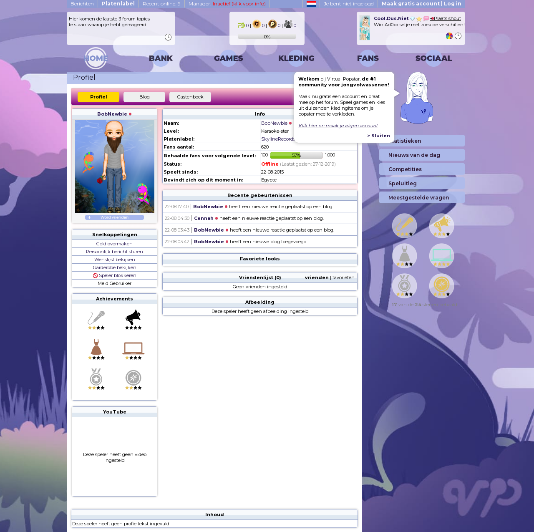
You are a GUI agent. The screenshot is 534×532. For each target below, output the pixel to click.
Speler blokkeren (114, 275)
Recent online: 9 (162, 3)
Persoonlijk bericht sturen (114, 252)
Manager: (227, 3)
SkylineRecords (278, 139)
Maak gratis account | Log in (421, 3)
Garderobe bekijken (114, 267)
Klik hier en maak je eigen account (338, 126)
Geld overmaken (114, 244)
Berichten (82, 3)
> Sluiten (378, 136)
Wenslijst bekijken (114, 259)
